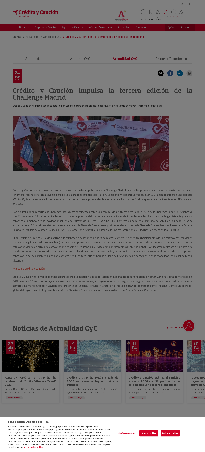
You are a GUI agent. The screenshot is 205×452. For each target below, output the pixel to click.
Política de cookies (33, 447)
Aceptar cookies (149, 433)
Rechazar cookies (170, 433)
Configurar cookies (126, 433)
